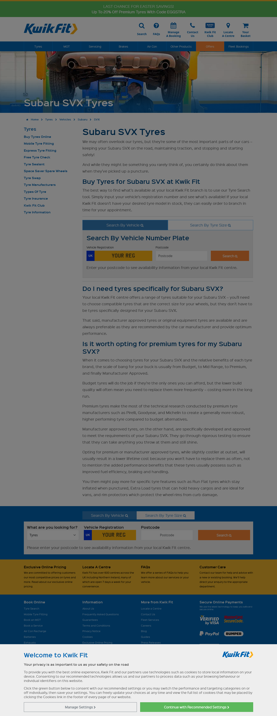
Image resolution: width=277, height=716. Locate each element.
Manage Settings (80, 707)
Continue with (196, 707)
